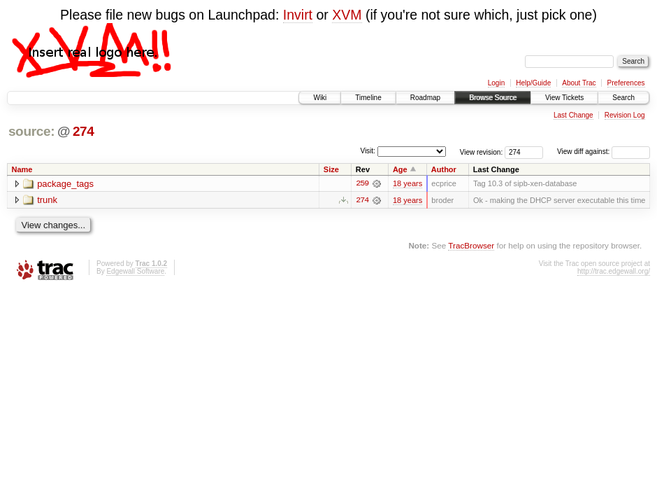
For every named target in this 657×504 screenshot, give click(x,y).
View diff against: (603, 151)
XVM (346, 14)
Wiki (319, 98)
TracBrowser (471, 245)
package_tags (65, 183)
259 (362, 183)
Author (443, 169)
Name (22, 169)
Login (496, 83)
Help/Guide (533, 83)
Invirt (297, 14)
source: (31, 131)
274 (83, 131)
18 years (407, 183)
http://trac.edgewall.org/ (613, 271)
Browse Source (493, 98)
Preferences (626, 83)
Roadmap (425, 98)
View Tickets (564, 98)
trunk (47, 200)
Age (400, 169)
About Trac (578, 83)
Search (623, 98)
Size (331, 169)
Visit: (367, 151)
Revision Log (625, 115)
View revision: (481, 151)
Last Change (573, 115)
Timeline (368, 98)
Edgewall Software (135, 271)
